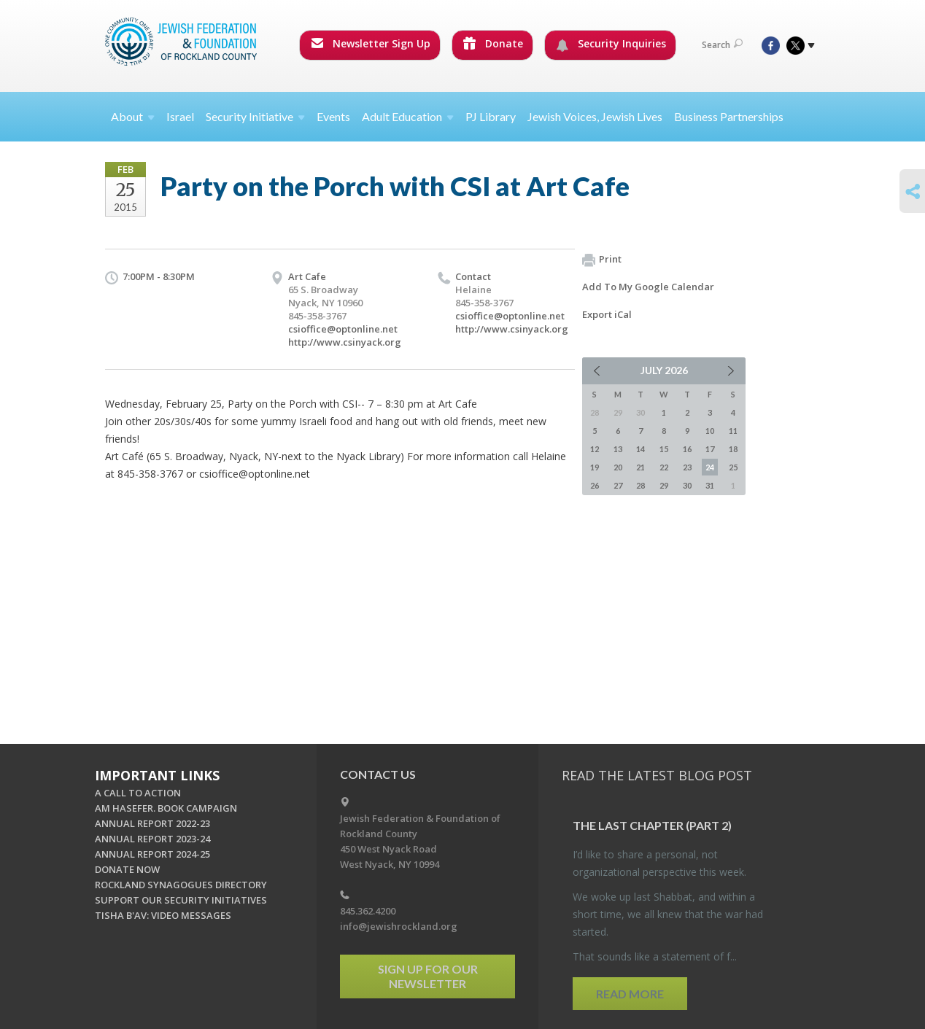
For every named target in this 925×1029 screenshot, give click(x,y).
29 (663, 485)
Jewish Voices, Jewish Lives (594, 116)
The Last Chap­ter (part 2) (652, 825)
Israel (180, 116)
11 (733, 430)
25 (733, 467)
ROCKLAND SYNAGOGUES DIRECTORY (181, 884)
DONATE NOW (127, 869)
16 (687, 449)
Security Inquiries (611, 43)
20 (618, 467)
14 (640, 449)
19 (594, 467)
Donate (493, 43)
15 (663, 449)
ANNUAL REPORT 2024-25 (152, 854)
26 (594, 485)
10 (709, 430)
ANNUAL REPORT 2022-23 (152, 823)
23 (687, 467)
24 (709, 467)
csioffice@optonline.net (343, 328)
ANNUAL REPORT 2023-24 (152, 838)
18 (733, 449)
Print (602, 259)
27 (618, 485)
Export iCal (607, 314)
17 (709, 449)
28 (640, 485)
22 (663, 467)
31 (709, 485)
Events (333, 116)
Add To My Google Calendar (648, 286)
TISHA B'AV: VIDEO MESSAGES (163, 915)
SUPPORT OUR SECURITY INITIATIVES (181, 899)
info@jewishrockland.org (398, 926)
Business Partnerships (728, 116)
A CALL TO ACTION (138, 792)
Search (722, 45)
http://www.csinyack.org (344, 342)
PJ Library (490, 116)
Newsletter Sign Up (370, 43)
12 (594, 449)
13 (618, 449)
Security (255, 116)
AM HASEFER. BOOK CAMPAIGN (166, 808)
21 (640, 467)
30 (687, 485)
